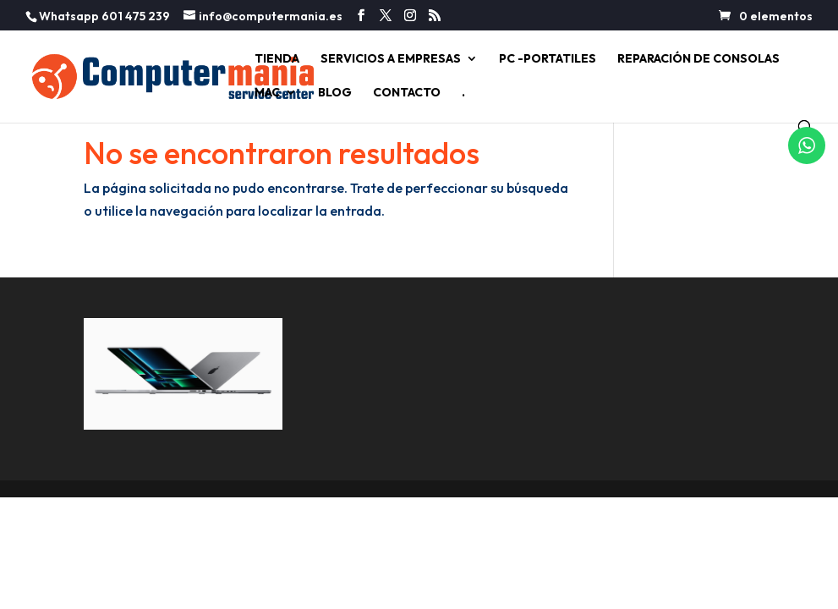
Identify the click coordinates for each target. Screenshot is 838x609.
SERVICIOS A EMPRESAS (390, 59)
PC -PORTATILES (547, 59)
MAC (267, 93)
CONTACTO (407, 93)
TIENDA (277, 59)
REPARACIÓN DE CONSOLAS (698, 59)
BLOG (335, 93)
